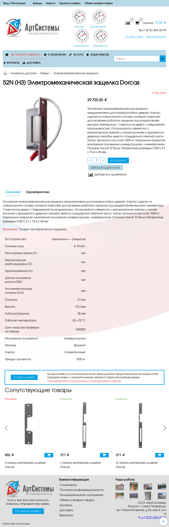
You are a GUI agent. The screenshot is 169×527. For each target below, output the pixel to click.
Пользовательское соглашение (81, 494)
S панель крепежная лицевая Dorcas (25, 464)
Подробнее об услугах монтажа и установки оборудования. (84, 380)
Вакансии (66, 515)
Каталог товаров (27, 54)
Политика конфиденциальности (82, 489)
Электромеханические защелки (75, 73)
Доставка (33, 62)
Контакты (13, 62)
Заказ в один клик (105, 167)
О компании (57, 54)
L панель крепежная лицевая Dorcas (80, 464)
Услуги (78, 54)
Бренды (37, 3)
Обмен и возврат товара (98, 3)
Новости (50, 3)
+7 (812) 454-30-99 (152, 30)
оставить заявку (24, 377)
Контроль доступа (23, 73)
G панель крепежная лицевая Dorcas (137, 464)
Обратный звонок (156, 37)
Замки (44, 73)
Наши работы (99, 54)
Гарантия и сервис (69, 3)
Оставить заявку (134, 37)
